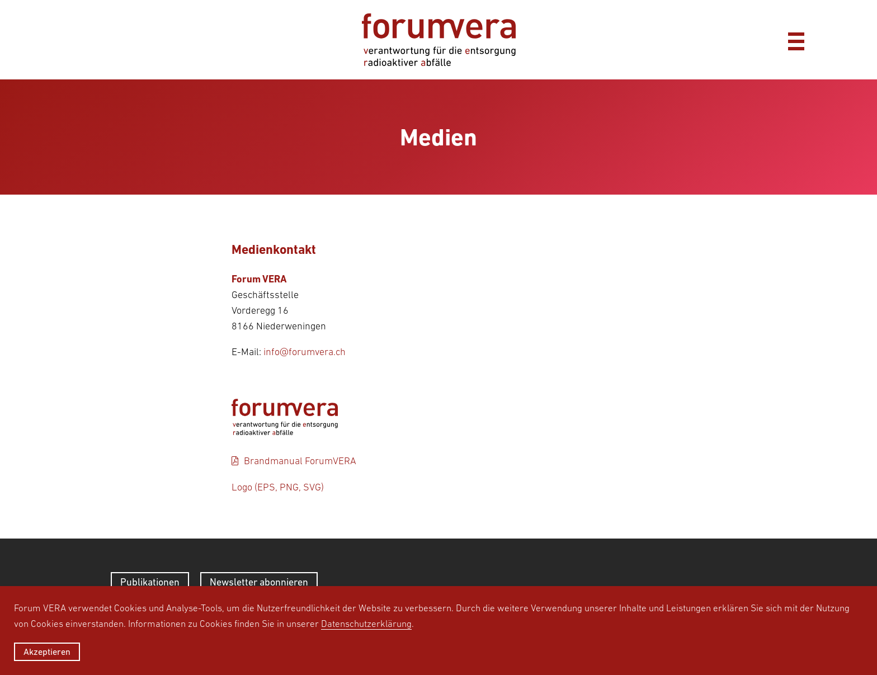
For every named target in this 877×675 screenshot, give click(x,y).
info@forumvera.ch (304, 351)
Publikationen (150, 582)
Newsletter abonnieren (259, 582)
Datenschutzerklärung (366, 623)
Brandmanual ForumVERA (300, 460)
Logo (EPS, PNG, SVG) (278, 487)
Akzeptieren (46, 651)
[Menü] (796, 40)
